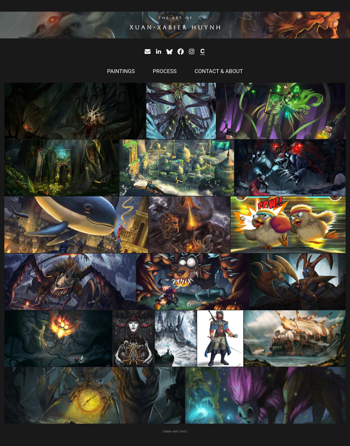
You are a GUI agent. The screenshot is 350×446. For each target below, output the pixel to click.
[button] (147, 51)
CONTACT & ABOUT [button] (218, 71)
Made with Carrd (175, 431)
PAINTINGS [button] (121, 71)
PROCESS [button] (164, 71)
